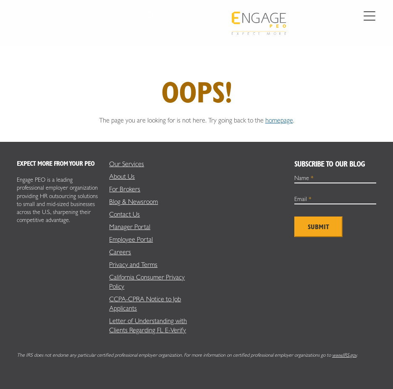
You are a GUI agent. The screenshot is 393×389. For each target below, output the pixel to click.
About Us (122, 176)
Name (304, 178)
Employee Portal (131, 239)
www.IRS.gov (344, 355)
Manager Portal (129, 227)
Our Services (126, 164)
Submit (318, 227)
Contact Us (124, 214)
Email (303, 199)
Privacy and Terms (133, 265)
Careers (120, 252)
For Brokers (124, 189)
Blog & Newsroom (133, 202)
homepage (279, 120)
